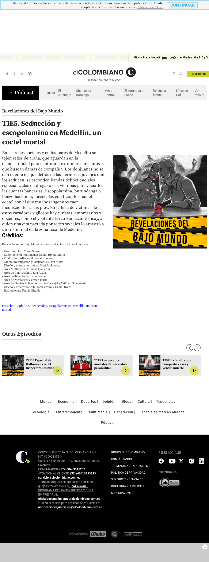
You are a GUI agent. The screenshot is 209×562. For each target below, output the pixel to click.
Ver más (200, 93)
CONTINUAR (182, 5)
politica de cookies (150, 7)
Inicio (51, 93)
